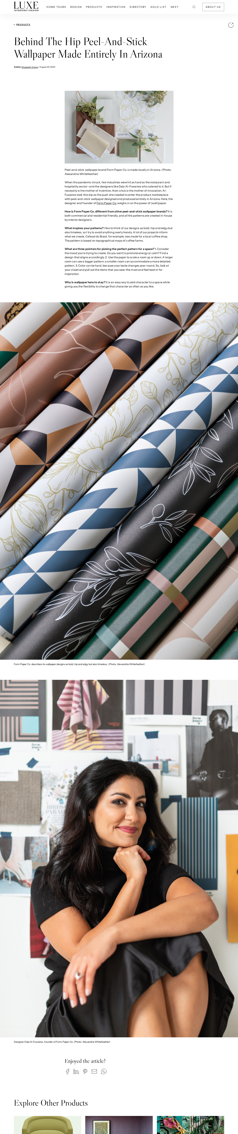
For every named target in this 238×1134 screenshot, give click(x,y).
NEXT (175, 7)
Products (94, 7)
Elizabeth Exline (30, 67)
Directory (138, 7)
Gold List (158, 7)
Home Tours (56, 7)
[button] (68, 1071)
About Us (213, 7)
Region (76, 7)
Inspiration (116, 7)
